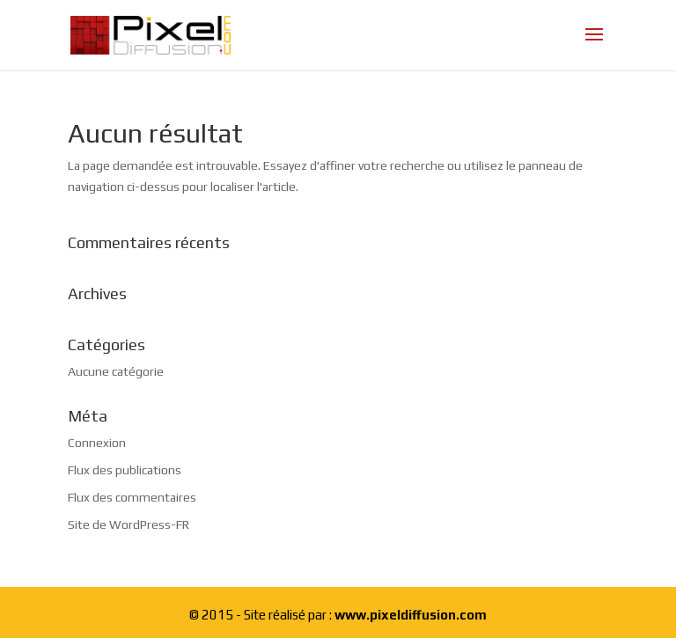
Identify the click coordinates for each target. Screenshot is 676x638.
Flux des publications (124, 470)
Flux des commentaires (132, 497)
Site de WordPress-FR (128, 524)
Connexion (97, 443)
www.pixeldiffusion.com (410, 614)
